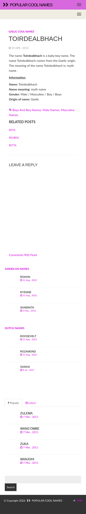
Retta (13, 145)
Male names (51, 110)
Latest (31, 402)
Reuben (14, 137)
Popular (13, 402)
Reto (12, 130)
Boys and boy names (26, 110)
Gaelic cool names (21, 31)
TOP (77, 500)
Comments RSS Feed (23, 255)
